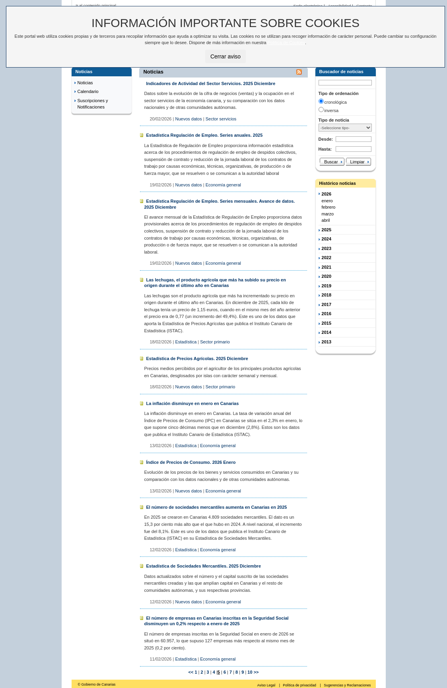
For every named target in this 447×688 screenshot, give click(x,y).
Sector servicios (221, 118)
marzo (328, 213)
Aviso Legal (266, 685)
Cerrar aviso (225, 56)
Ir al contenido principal (96, 5)
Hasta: (325, 149)
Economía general (223, 184)
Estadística (185, 341)
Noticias (85, 82)
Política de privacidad (300, 685)
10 (249, 672)
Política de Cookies (286, 42)
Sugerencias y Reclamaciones (347, 685)
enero (327, 200)
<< (190, 672)
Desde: (326, 139)
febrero (329, 207)
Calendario (88, 91)
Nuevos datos (188, 118)
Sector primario (215, 341)
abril (326, 220)
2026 (326, 194)
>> (256, 672)
